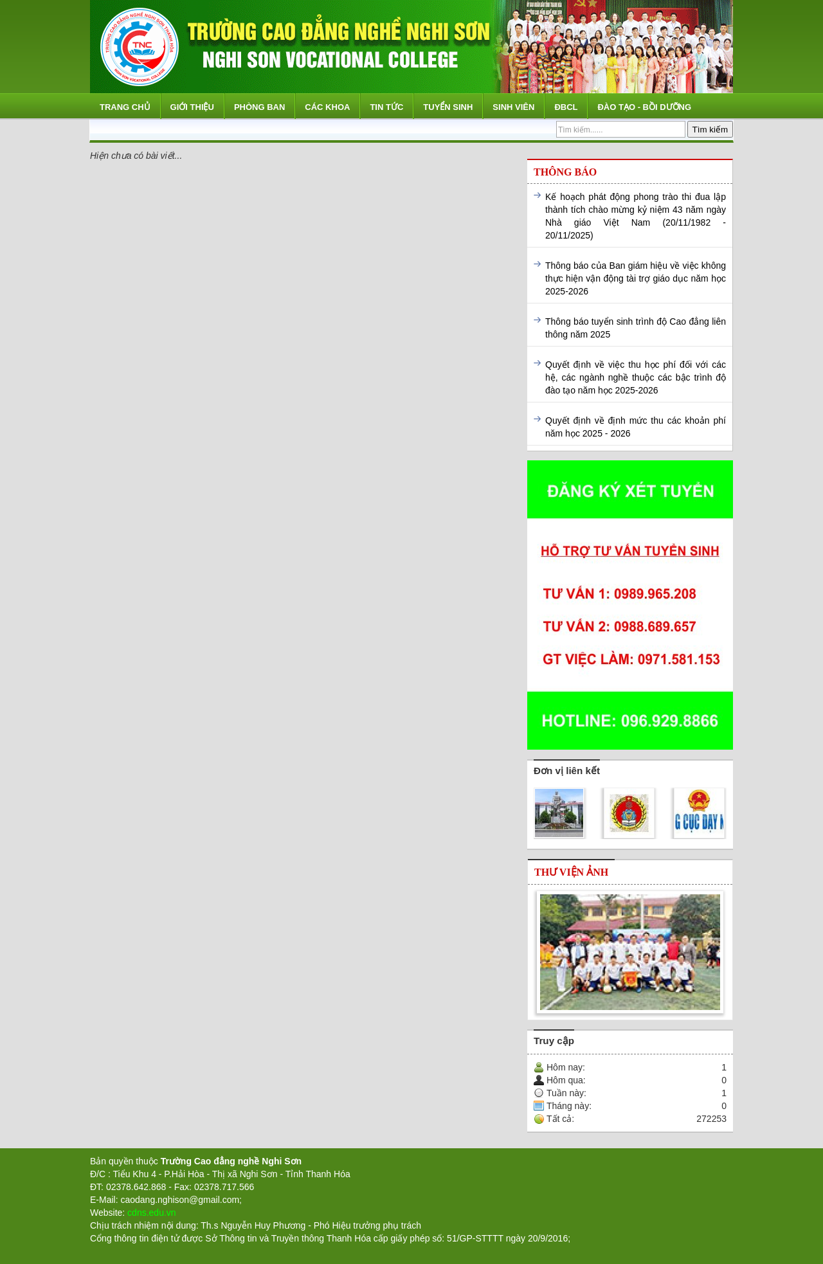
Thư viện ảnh (571, 872)
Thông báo (565, 172)
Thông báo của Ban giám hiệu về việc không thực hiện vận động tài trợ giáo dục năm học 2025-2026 (635, 278)
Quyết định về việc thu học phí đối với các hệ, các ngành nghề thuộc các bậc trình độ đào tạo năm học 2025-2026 (635, 377)
